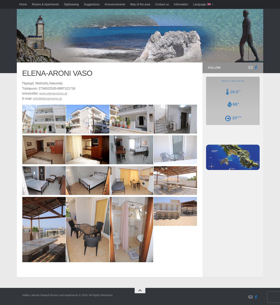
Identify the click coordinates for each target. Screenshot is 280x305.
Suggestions (91, 4)
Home (23, 4)
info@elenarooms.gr (47, 98)
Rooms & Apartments (45, 4)
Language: (202, 4)
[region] (140, 41)
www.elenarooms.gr (53, 93)
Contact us (162, 4)
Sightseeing (71, 4)
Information (181, 4)
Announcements (115, 4)
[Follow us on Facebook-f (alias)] (256, 67)
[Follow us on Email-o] (250, 67)
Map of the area (140, 4)
